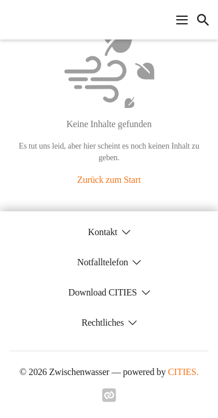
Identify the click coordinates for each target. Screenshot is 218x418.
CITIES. (183, 372)
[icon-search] (203, 20)
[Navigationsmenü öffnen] (182, 20)
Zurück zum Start (109, 180)
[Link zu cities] (109, 399)
